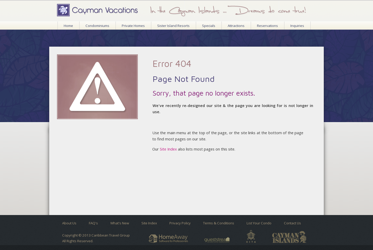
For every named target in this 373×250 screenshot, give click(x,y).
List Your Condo (259, 223)
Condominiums (97, 25)
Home (68, 25)
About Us (69, 223)
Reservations (267, 25)
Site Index (168, 149)
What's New (119, 223)
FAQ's (93, 223)
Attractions (236, 25)
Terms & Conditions (218, 223)
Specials (208, 25)
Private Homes (133, 25)
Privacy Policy (180, 223)
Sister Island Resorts (173, 25)
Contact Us (292, 223)
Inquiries (297, 25)
